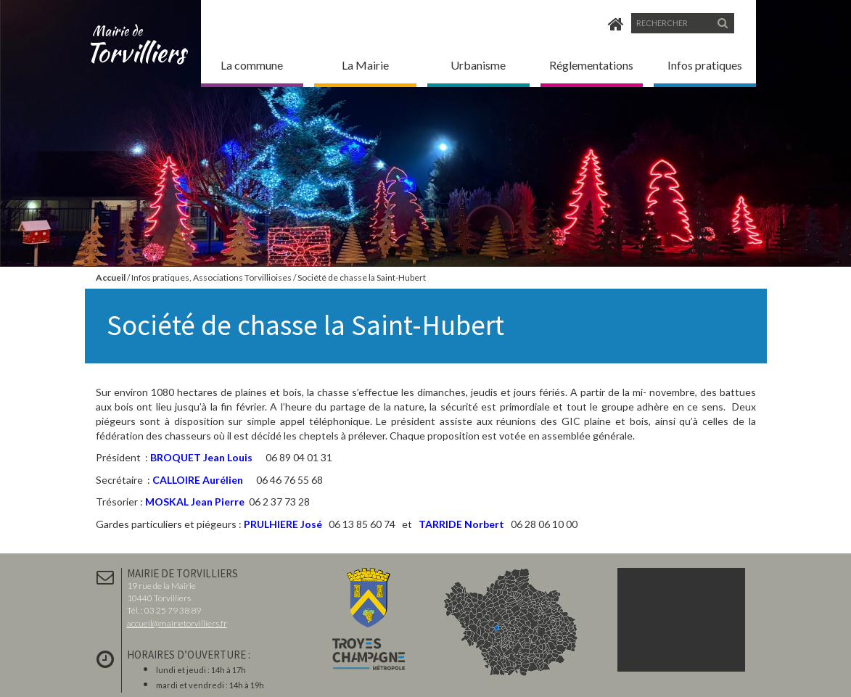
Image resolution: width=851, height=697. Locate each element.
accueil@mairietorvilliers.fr (177, 623)
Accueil (111, 277)
